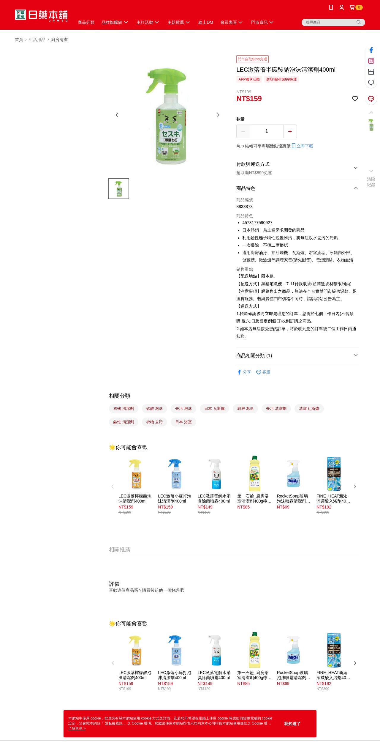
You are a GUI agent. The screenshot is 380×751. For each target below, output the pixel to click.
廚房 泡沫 (245, 408)
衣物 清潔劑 (123, 408)
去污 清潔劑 (276, 408)
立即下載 (302, 146)
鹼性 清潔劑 (123, 422)
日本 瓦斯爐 (214, 408)
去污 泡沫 (183, 408)
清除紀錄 (371, 182)
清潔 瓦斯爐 (309, 408)
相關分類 (119, 396)
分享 (243, 372)
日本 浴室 (183, 422)
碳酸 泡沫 (154, 408)
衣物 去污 (154, 422)
